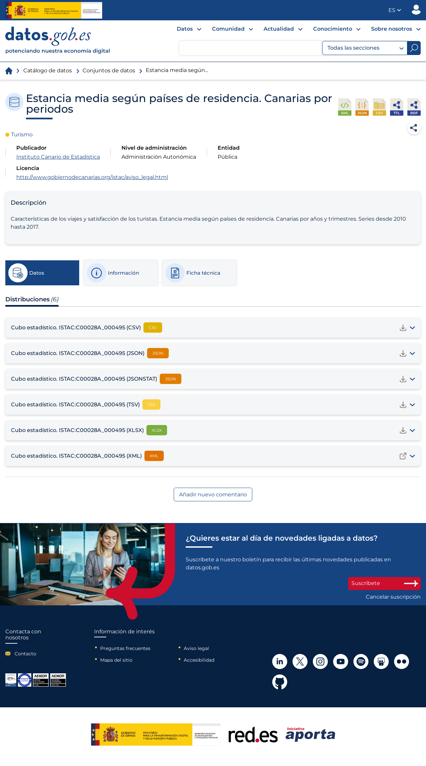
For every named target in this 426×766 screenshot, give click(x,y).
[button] (394, 10)
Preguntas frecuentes (125, 648)
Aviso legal (196, 648)
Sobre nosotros (391, 29)
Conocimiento (332, 29)
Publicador (416, 10)
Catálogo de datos (47, 70)
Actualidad (279, 29)
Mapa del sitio (116, 660)
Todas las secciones (365, 48)
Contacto (25, 654)
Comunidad (228, 29)
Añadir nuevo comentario (213, 494)
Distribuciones (32, 299)
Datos (185, 29)
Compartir (414, 127)
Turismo (22, 134)
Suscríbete (384, 583)
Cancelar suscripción (393, 597)
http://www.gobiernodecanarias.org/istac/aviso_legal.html (92, 177)
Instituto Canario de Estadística (58, 157)
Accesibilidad (199, 660)
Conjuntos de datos (109, 70)
